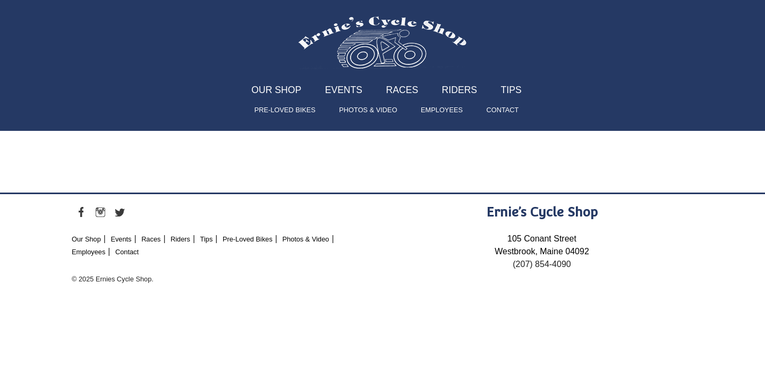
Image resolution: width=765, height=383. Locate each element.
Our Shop (276, 90)
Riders (459, 90)
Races (402, 90)
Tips (511, 90)
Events (343, 90)
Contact (502, 110)
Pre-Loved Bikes (285, 110)
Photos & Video (368, 110)
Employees (442, 110)
